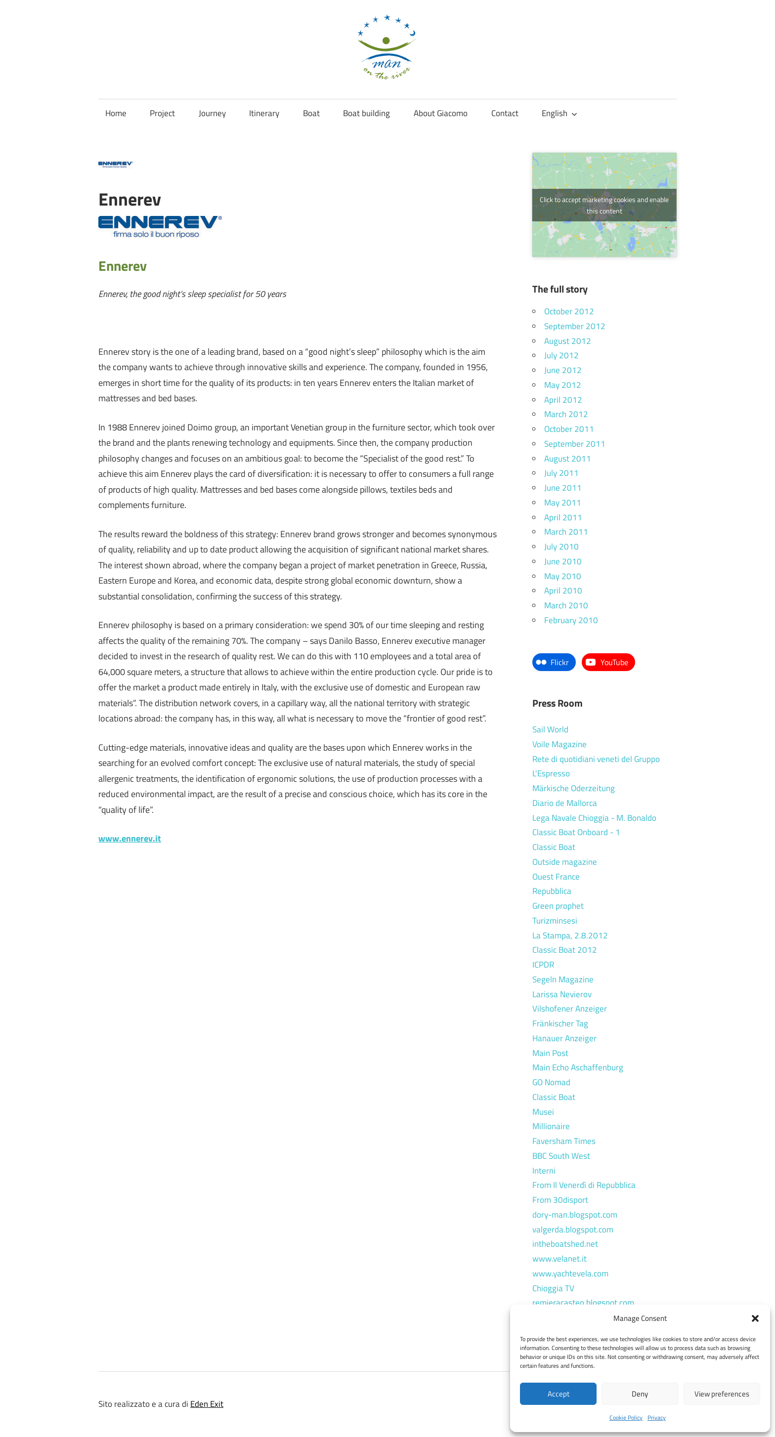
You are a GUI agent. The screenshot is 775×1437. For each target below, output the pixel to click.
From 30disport (560, 1199)
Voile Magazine (559, 744)
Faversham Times (564, 1141)
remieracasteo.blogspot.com (583, 1302)
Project (162, 113)
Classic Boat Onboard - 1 (576, 832)
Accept (558, 1393)
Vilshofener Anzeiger (569, 1008)
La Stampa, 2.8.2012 (570, 935)
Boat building (366, 113)
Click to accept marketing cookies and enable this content (604, 205)
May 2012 (562, 385)
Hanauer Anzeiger (564, 1038)
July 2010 (561, 546)
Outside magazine (564, 861)
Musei (543, 1111)
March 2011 (566, 531)
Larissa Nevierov (562, 994)
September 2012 (574, 326)
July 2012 (561, 355)
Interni (544, 1170)
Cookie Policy (626, 1417)
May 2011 (562, 502)
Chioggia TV (553, 1288)
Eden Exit (206, 1403)
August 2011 (567, 458)
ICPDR (543, 964)
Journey (212, 113)
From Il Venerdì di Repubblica (584, 1185)
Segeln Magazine (563, 979)
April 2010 (563, 590)
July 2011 (561, 472)
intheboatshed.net (565, 1243)
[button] (755, 1318)
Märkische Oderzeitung (573, 788)
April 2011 (563, 517)
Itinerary (264, 113)
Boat (311, 113)
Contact (504, 113)
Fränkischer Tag (560, 1023)
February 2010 (571, 620)
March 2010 (566, 605)
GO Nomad (551, 1082)
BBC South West (561, 1155)
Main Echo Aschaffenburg (577, 1067)
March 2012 (566, 414)
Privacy (656, 1417)
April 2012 (563, 399)
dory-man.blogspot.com (574, 1214)
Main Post (550, 1053)
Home (116, 113)
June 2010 (563, 561)
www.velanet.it (559, 1258)
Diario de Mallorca (564, 803)
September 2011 (574, 443)
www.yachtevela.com (570, 1273)
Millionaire (551, 1126)
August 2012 (567, 341)
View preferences (721, 1393)
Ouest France (556, 876)
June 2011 (563, 487)
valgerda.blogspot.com (572, 1229)
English (559, 113)
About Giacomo (441, 113)
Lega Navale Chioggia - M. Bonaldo (594, 817)
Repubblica (551, 891)
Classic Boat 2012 (564, 949)
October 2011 (569, 429)
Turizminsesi (554, 920)
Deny (640, 1393)
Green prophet (558, 905)
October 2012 (569, 311)
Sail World (550, 729)
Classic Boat (553, 847)
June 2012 (563, 370)
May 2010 (562, 576)
